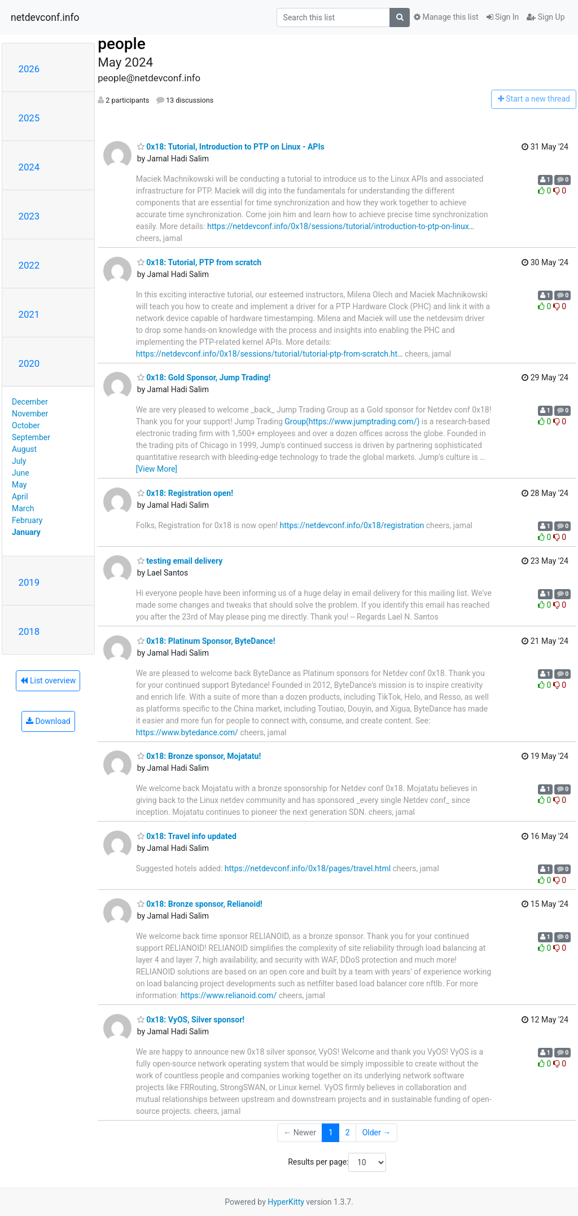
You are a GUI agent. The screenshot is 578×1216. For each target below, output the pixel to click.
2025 (29, 118)
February (27, 520)
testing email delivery (180, 560)
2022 (29, 265)
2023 (29, 216)
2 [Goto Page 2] (347, 1132)
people (122, 43)
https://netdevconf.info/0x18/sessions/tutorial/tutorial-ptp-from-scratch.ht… (269, 353)
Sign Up (545, 16)
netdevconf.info (45, 17)
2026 (29, 68)
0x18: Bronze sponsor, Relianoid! (199, 903)
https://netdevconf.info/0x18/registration (352, 525)
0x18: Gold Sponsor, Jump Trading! (204, 377)
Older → (376, 1132)
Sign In (503, 16)
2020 (29, 363)
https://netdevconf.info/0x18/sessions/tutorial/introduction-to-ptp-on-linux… (340, 226)
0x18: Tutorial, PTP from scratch (199, 262)
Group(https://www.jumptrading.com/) (351, 421)
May (19, 484)
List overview (48, 680)
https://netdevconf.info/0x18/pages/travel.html (308, 868)
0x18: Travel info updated (187, 836)
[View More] (156, 468)
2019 (29, 582)
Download (48, 721)
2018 (29, 631)
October (26, 425)
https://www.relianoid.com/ (229, 995)
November (30, 413)
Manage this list (446, 16)
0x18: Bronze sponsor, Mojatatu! (199, 756)
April (20, 496)
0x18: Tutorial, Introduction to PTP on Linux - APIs (231, 146)
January (26, 532)
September (31, 437)
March (23, 508)
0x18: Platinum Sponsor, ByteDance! (206, 641)
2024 (29, 167)
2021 (29, 314)
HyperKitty (286, 1201)
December (30, 401)
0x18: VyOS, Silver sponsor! (190, 1019)
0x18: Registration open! (185, 493)
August (24, 449)
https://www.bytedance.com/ (187, 732)
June (20, 472)
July (19, 461)
